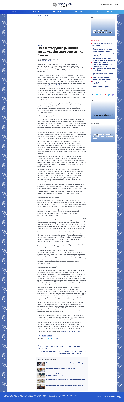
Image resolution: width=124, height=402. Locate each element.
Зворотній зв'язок (19, 398)
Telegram (63, 331)
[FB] (46, 338)
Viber (68, 331)
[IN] (51, 338)
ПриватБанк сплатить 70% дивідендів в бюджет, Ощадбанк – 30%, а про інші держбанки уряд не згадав (103, 49)
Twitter (73, 331)
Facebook (79, 331)
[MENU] (3, 4)
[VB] (60, 338)
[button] (120, 5)
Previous (90, 27)
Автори (116, 4)
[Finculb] (93, 94)
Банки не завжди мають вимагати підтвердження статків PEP (64, 385)
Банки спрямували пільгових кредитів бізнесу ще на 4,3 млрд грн (66, 363)
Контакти (26, 398)
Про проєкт (5, 398)
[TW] (48, 338)
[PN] (57, 338)
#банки (50, 335)
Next (116, 27)
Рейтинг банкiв (107, 4)
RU (101, 4)
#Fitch (44, 335)
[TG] (54, 338)
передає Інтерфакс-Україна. (53, 85)
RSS (30, 398)
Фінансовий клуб (47, 61)
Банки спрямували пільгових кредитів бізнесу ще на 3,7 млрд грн (65, 379)
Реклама (12, 398)
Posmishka (118, 397)
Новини (39, 45)
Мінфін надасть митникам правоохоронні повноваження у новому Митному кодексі (102, 64)
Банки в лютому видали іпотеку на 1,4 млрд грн (60, 368)
